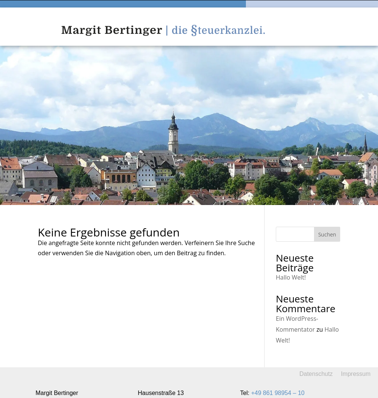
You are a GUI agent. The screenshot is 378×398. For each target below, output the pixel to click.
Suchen (327, 234)
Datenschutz (316, 374)
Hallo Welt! (291, 277)
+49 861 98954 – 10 (278, 393)
